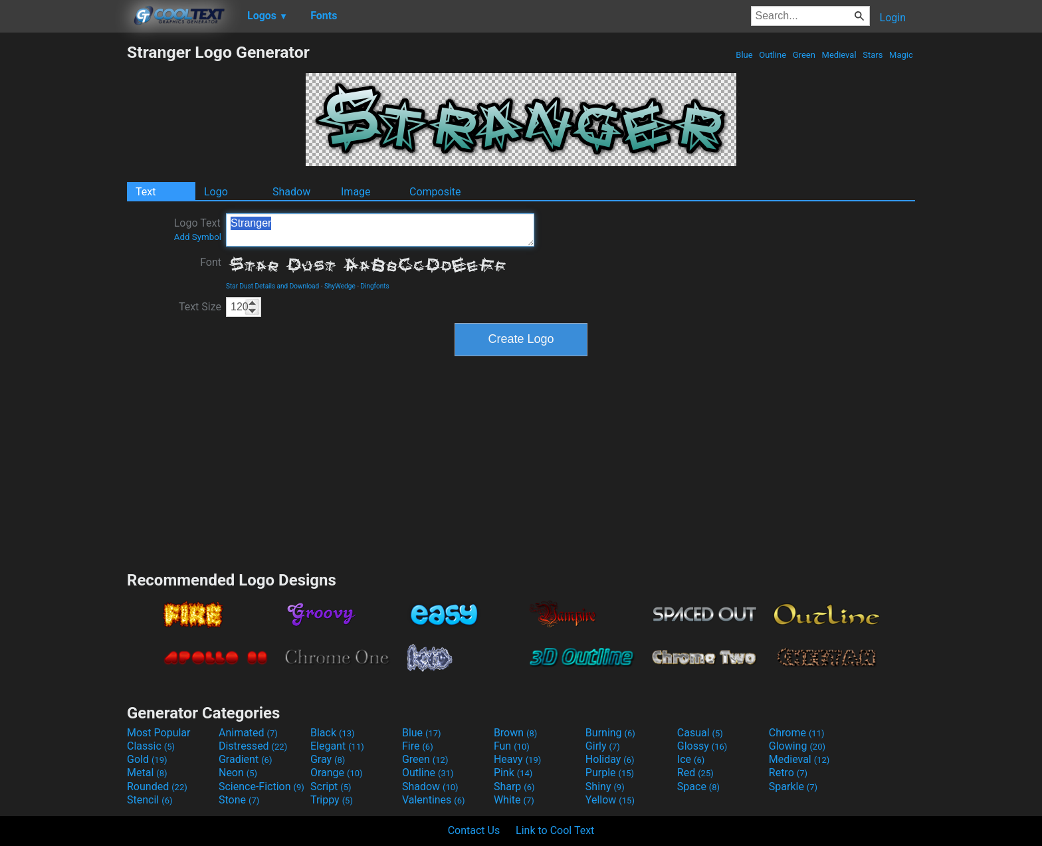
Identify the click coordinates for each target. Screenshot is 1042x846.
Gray (327, 759)
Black (332, 732)
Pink (513, 772)
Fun (512, 746)
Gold (147, 759)
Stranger (380, 230)
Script (331, 786)
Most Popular (159, 732)
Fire (417, 746)
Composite (435, 191)
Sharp (514, 786)
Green (804, 55)
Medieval (838, 55)
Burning (610, 732)
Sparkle (793, 786)
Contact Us (474, 830)
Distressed (253, 746)
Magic (901, 55)
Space (698, 786)
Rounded (157, 786)
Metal (147, 772)
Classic (151, 746)
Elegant (337, 746)
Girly (602, 746)
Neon (238, 772)
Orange (336, 772)
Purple (609, 772)
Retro (788, 772)
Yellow (610, 799)
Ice (690, 759)
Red (695, 772)
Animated (248, 732)
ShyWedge (340, 286)
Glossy (702, 746)
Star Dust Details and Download (272, 286)
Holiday (610, 759)
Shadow (291, 191)
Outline (772, 55)
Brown (515, 732)
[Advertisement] (63, 242)
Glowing (797, 746)
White (514, 799)
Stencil (149, 799)
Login (893, 17)
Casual (700, 732)
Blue (744, 55)
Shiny (605, 786)
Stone (239, 799)
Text (146, 191)
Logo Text (197, 229)
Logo (216, 191)
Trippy (331, 799)
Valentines (433, 799)
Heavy (517, 759)
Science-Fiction (261, 786)
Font (210, 262)
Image (356, 191)
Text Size (200, 306)
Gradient (245, 759)
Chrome (797, 732)
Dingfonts (374, 286)
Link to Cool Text (555, 830)
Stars (873, 55)
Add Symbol (197, 237)
